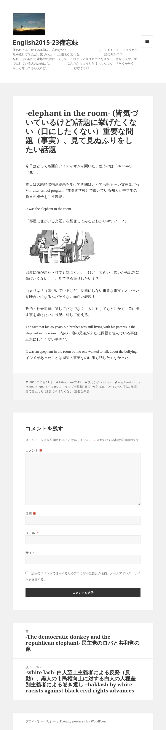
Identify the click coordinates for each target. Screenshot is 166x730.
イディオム (52, 387)
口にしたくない (110, 387)
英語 (134, 387)
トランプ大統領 (72, 387)
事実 (88, 387)
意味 (126, 387)
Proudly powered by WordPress (83, 721)
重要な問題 (81, 391)
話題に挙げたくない (59, 391)
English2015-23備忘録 (45, 42)
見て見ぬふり (35, 391)
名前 (31, 513)
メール (32, 533)
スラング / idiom (99, 382)
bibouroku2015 (70, 382)
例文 (95, 387)
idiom (39, 387)
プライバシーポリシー (41, 721)
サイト (30, 553)
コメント (34, 450)
